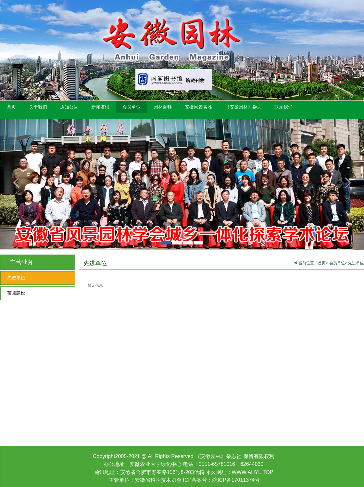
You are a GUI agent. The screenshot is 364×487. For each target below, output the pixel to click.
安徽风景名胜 (198, 107)
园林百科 (163, 107)
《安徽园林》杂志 (243, 107)
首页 (11, 107)
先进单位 (16, 277)
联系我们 (283, 107)
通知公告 (69, 107)
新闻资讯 (100, 107)
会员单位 (131, 107)
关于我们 (38, 107)
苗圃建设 (16, 293)
